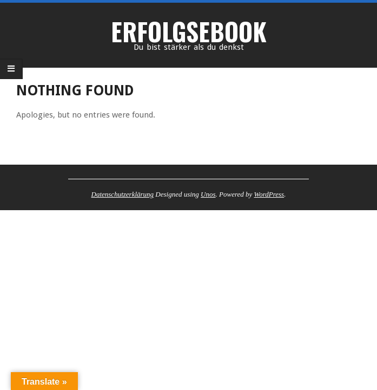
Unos (208, 194)
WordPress (269, 194)
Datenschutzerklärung (122, 194)
